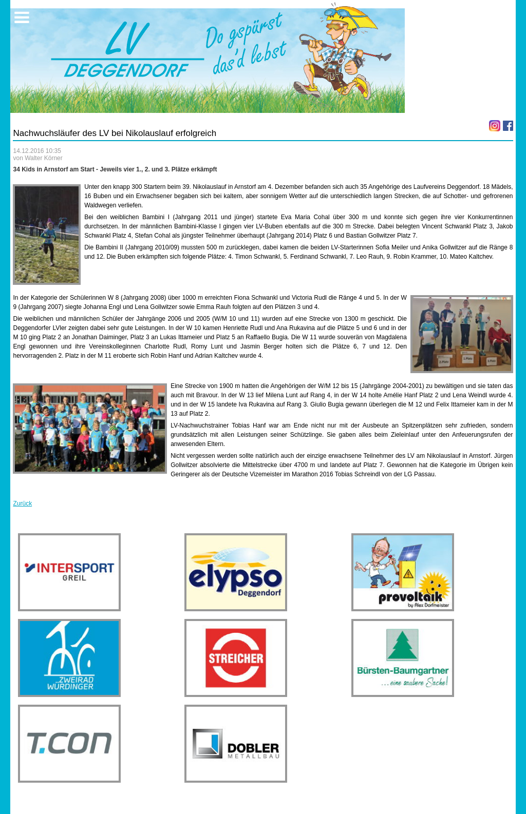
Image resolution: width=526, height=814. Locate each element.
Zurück (22, 503)
